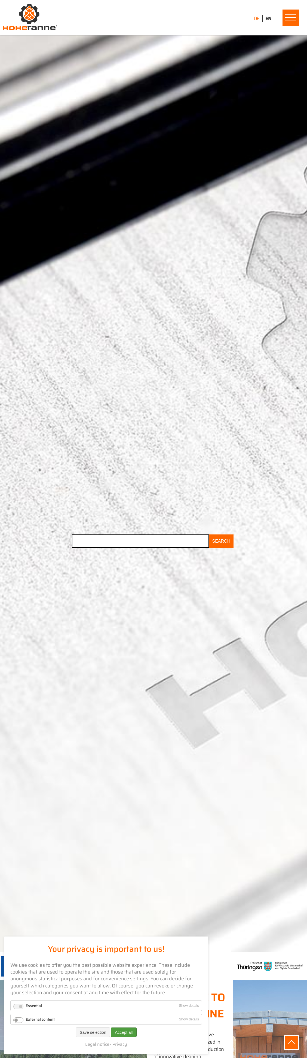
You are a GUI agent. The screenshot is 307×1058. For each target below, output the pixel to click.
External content (40, 1019)
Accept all (124, 1032)
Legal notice (97, 1044)
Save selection (93, 1032)
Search (221, 541)
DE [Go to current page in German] (257, 18)
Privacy (119, 1044)
